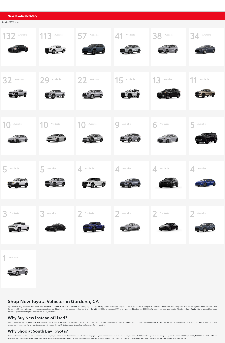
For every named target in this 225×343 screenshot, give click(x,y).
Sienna (21, 309)
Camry (202, 306)
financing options (91, 335)
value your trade (40, 338)
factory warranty (44, 322)
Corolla (10, 309)
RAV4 (215, 306)
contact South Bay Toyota (119, 338)
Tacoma (208, 306)
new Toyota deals (32, 306)
